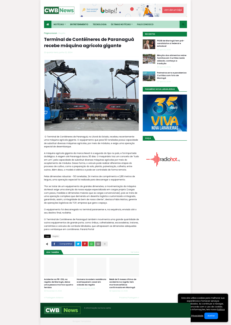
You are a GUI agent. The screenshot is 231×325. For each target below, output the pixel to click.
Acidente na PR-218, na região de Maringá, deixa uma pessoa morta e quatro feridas (58, 283)
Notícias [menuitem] (59, 24)
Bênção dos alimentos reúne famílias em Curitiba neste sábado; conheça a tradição (171, 59)
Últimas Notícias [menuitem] (121, 24)
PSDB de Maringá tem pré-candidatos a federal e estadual (170, 43)
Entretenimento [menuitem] (79, 24)
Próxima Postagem (128, 297)
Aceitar (211, 315)
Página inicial (50, 33)
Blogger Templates (82, 321)
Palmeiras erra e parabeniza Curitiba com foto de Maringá (172, 75)
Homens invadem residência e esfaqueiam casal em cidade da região (91, 282)
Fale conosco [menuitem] (145, 24)
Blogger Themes (63, 321)
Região (61, 33)
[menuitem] (47, 24)
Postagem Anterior (55, 297)
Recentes (150, 34)
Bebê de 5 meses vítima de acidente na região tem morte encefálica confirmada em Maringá (122, 283)
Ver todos (135, 252)
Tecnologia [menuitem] (100, 24)
